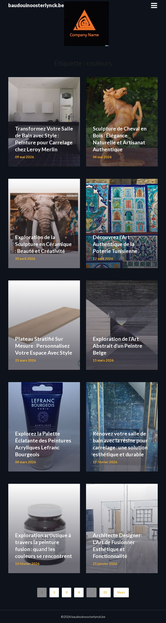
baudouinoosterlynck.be (36, 5)
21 (105, 592)
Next (121, 592)
